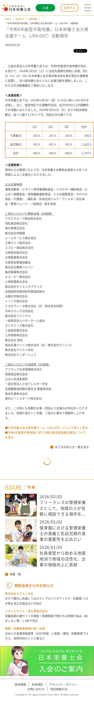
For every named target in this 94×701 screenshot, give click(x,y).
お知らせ (19, 19)
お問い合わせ (36, 689)
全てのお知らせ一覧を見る (69, 447)
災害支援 (32, 19)
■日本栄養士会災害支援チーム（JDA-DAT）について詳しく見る (46, 427)
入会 (45, 7)
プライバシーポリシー (63, 684)
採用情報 (20, 684)
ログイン (69, 7)
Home (8, 19)
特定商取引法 (58, 689)
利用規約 (37, 684)
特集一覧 (13, 574)
